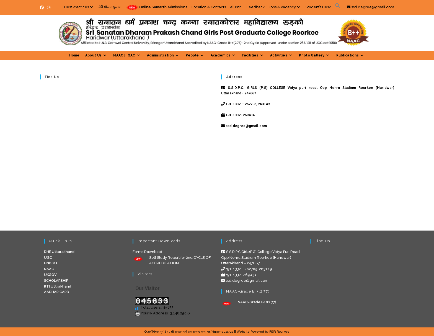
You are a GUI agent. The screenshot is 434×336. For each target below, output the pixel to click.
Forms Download (147, 252)
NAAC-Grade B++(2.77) (257, 302)
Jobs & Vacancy (285, 7)
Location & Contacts (209, 7)
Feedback (256, 7)
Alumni (236, 7)
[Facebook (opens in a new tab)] (42, 7)
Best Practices (79, 7)
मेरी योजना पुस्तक (110, 7)
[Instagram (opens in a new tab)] (48, 7)
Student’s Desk (318, 7)
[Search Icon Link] (337, 7)
